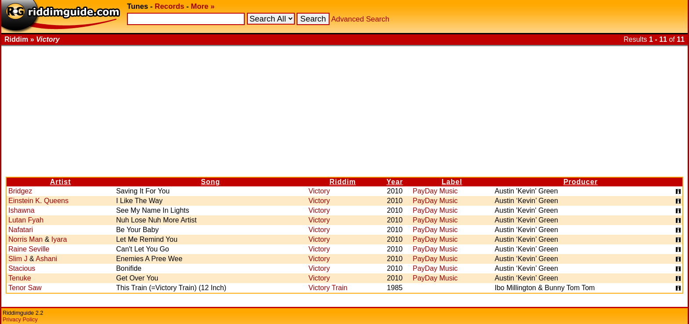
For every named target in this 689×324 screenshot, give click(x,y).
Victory (319, 191)
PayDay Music (435, 191)
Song (210, 182)
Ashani (46, 258)
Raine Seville (28, 249)
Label (452, 182)
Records (169, 6)
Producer (580, 182)
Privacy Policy (20, 319)
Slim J (18, 258)
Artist (60, 182)
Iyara (59, 239)
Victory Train (328, 287)
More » (202, 6)
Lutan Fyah (26, 220)
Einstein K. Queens (38, 200)
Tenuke (19, 278)
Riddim (343, 182)
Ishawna (21, 210)
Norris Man (25, 239)
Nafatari (20, 229)
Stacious (21, 268)
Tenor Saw (25, 287)
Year (394, 182)
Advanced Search (360, 19)
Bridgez (20, 191)
